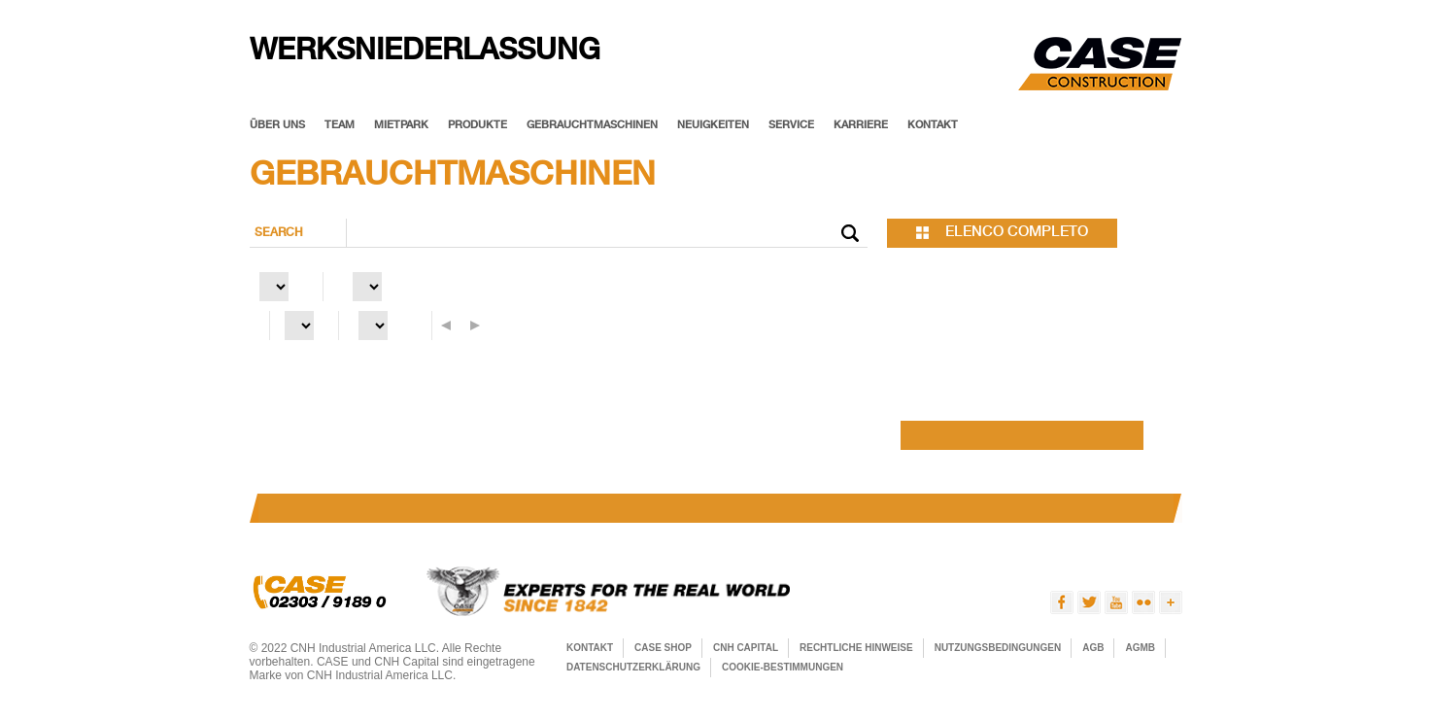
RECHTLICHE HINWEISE (856, 647)
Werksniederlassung (425, 53)
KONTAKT (589, 647)
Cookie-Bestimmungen (782, 667)
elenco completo (1016, 232)
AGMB (1140, 647)
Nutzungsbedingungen (998, 647)
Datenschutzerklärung (633, 667)
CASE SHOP (663, 647)
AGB (1093, 647)
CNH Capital (745, 647)
